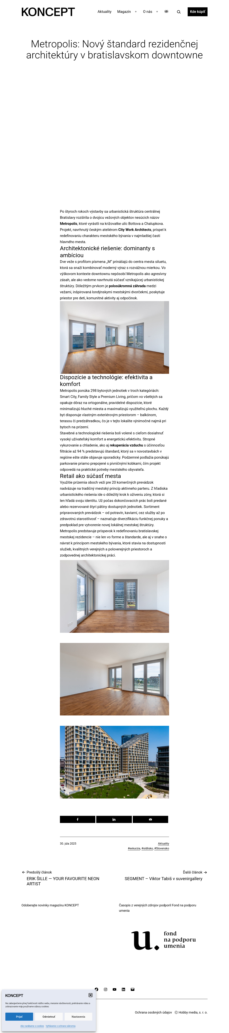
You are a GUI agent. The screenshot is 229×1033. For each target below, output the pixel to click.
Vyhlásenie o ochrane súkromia (60, 1026)
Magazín (124, 11)
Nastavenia (78, 1016)
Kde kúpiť (197, 11)
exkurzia (135, 848)
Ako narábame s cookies (32, 1026)
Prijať (19, 1016)
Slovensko (162, 848)
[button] (90, 995)
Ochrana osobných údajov (153, 1012)
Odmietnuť (49, 1016)
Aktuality (104, 11)
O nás (147, 11)
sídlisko (148, 848)
